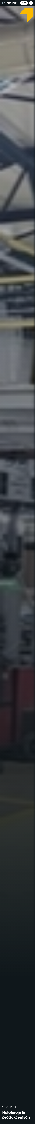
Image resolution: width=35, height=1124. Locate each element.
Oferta (24, 3)
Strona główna (6, 1107)
